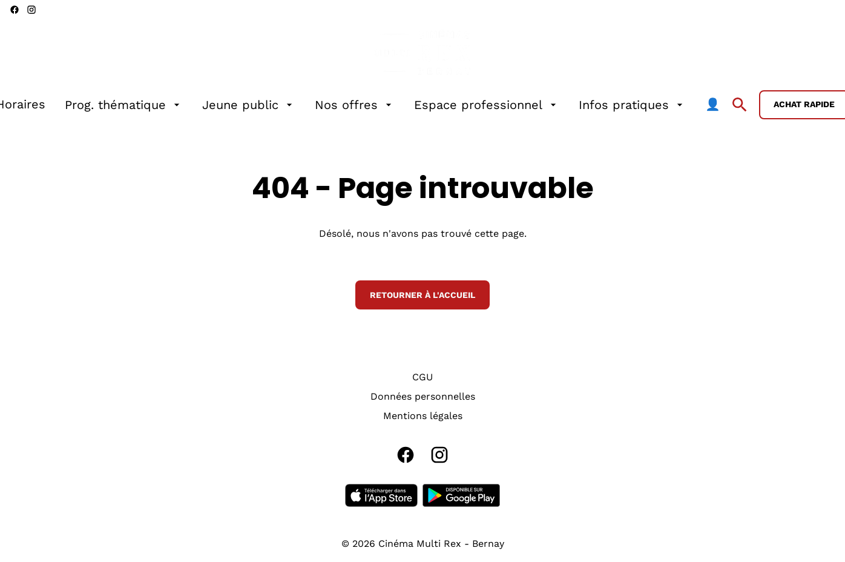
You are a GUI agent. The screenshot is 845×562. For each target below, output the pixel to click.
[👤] (712, 105)
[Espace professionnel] (486, 105)
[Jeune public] (248, 105)
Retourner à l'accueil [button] (422, 295)
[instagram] (31, 10)
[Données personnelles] (422, 396)
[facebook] (14, 10)
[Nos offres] (355, 105)
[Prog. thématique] (124, 105)
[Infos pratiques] (632, 105)
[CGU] (422, 377)
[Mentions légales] (422, 416)
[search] (739, 104)
